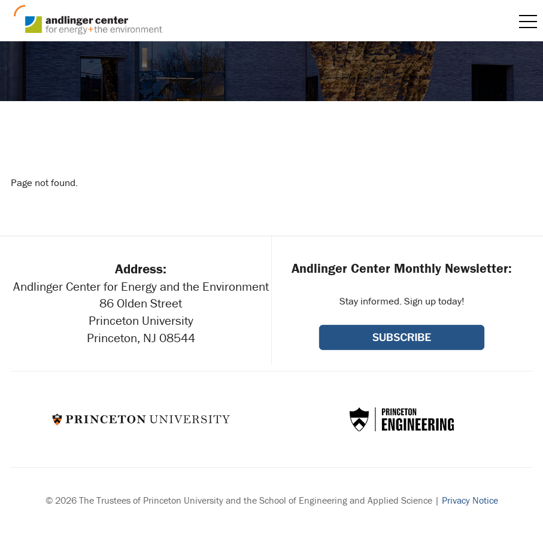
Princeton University (141, 419)
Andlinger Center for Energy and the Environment (88, 20)
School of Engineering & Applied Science (401, 419)
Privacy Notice (470, 500)
